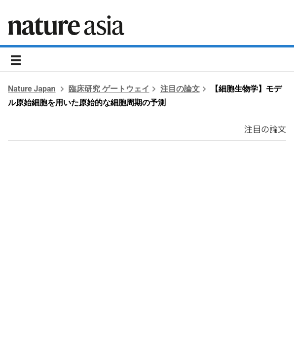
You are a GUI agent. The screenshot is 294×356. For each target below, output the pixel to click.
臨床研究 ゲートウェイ (109, 88)
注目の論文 (180, 88)
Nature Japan (32, 88)
